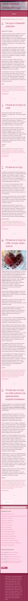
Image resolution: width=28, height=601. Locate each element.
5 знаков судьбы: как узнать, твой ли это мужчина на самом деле (13, 516)
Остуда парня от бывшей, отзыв (7, 520)
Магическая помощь (5, 87)
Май (2, 390)
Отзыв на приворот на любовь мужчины (8, 536)
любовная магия (8, 151)
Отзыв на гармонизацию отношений (8, 538)
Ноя (2, 105)
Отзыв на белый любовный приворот (8, 531)
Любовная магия (22, 86)
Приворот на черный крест (13, 552)
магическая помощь (15, 151)
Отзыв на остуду (14, 167)
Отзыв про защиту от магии (6, 522)
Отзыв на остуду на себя (16, 106)
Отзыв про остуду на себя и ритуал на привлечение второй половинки (15, 394)
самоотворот (16, 376)
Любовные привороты (11, 6)
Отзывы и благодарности (13, 149)
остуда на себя (8, 90)
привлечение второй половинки (8, 488)
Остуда (18, 87)
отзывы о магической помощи (17, 90)
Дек (2, 23)
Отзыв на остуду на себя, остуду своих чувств (16, 243)
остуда (14, 224)
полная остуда (10, 376)
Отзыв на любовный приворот (7, 529)
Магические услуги (13, 87)
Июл (2, 167)
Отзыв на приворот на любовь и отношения (9, 540)
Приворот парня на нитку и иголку (14, 556)
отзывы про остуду (13, 225)
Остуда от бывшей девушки (15, 25)
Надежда (2, 552)
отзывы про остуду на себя (21, 485)
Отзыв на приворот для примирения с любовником (10, 542)
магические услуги (9, 224)
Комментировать (5, 93)
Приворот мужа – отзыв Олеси (7, 518)
